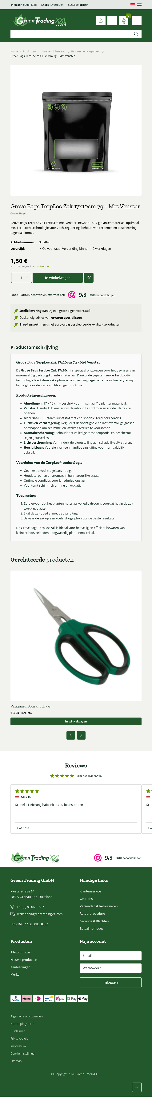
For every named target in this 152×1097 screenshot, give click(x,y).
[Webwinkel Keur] (76, 294)
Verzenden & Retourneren (99, 906)
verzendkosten (40, 266)
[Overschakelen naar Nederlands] (139, 4)
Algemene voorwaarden (26, 1017)
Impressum (18, 1046)
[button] (89, 278)
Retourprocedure (92, 914)
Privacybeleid (19, 1039)
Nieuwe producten (23, 960)
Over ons (86, 899)
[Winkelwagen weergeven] (123, 20)
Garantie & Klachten (94, 921)
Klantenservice (90, 892)
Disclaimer (17, 1031)
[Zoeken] (136, 34)
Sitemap (16, 1061)
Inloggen (111, 982)
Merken (15, 975)
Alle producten (21, 953)
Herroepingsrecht (22, 1024)
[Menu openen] (137, 20)
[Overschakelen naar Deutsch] (132, 4)
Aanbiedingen (20, 967)
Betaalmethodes (91, 929)
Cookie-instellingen (23, 1054)
